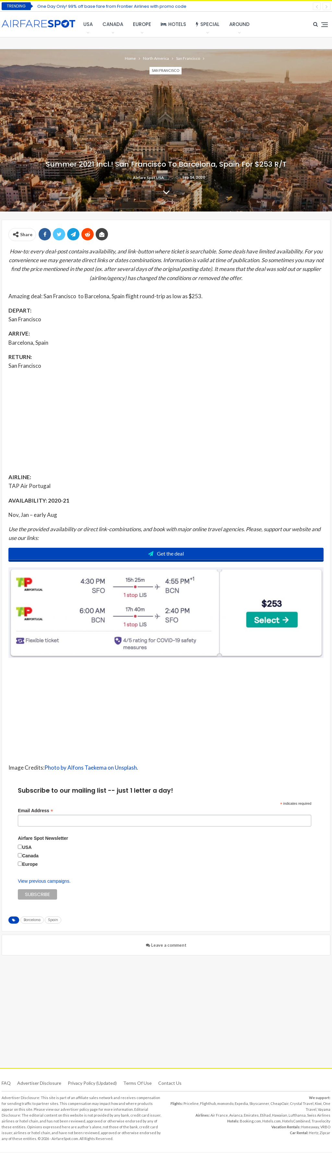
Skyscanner (259, 1104)
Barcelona (32, 920)
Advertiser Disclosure (39, 1084)
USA (88, 24)
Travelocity (321, 1122)
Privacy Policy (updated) (92, 1084)
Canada (112, 24)
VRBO (325, 1128)
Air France (219, 1116)
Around (239, 24)
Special (207, 24)
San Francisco (165, 70)
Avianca (236, 1116)
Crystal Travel (302, 1104)
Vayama (324, 1110)
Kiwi (318, 1104)
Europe (142, 24)
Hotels (173, 24)
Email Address (35, 811)
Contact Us (170, 1084)
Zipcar (325, 1134)
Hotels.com (271, 1122)
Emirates (251, 1116)
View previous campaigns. (44, 882)
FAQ (6, 1084)
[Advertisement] (166, 421)
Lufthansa (297, 1116)
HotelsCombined (296, 1122)
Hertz (313, 1134)
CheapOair (279, 1104)
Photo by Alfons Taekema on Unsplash (90, 768)
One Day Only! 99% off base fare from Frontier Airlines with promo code (111, 6)
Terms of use (137, 1084)
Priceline (191, 1104)
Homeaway (310, 1128)
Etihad (265, 1116)
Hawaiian (279, 1116)
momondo (225, 1104)
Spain (53, 920)
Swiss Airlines (318, 1116)
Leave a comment (166, 946)
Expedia (241, 1104)
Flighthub (208, 1104)
